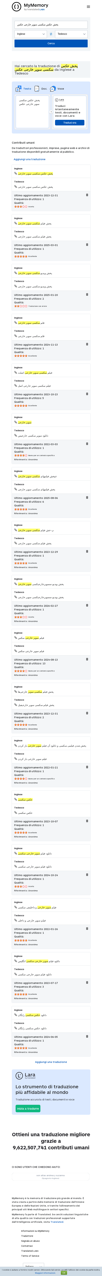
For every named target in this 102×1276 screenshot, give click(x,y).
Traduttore (27, 1236)
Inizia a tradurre (28, 1108)
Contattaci (27, 1246)
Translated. (57, 1222)
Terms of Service (30, 1255)
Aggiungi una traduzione (30, 159)
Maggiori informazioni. (45, 1273)
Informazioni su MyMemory (35, 1231)
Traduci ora (69, 122)
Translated (30, 1251)
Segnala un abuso (30, 1241)
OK (64, 1272)
